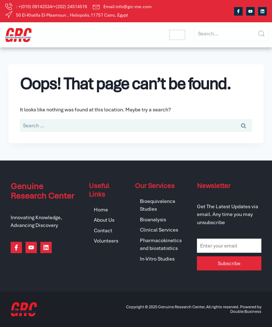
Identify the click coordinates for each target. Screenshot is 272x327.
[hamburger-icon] (177, 35)
